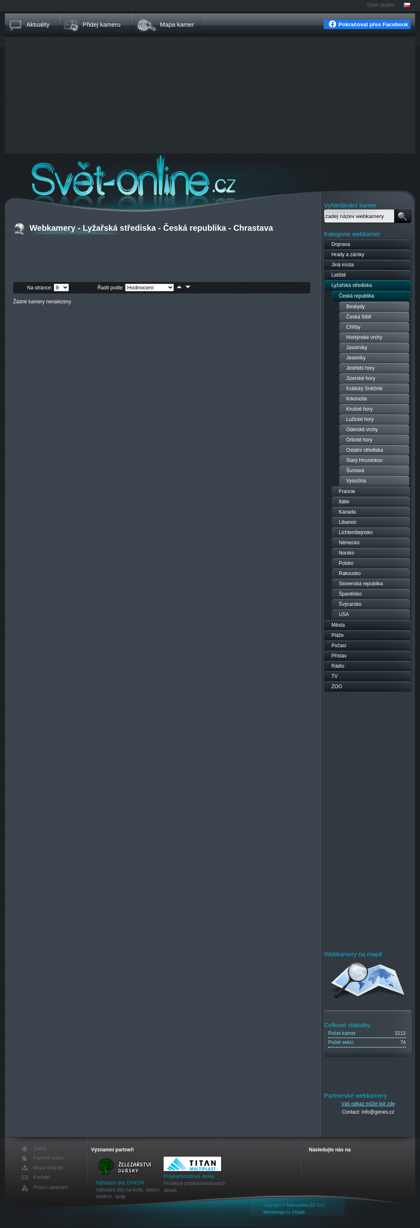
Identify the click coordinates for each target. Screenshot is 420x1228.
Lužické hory (360, 419)
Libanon (347, 522)
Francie (347, 491)
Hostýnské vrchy (364, 337)
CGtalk (298, 1212)
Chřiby (353, 327)
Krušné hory (359, 409)
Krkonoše (356, 399)
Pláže (337, 635)
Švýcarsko (350, 604)
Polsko (346, 563)
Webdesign (274, 1212)
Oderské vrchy (362, 429)
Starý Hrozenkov (364, 460)
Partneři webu (48, 1158)
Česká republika (356, 296)
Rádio (337, 666)
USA (344, 614)
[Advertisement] (210, 96)
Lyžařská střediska (351, 285)
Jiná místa (342, 265)
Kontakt (41, 1177)
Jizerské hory (360, 378)
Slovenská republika (361, 584)
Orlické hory (359, 440)
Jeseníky (355, 358)
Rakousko (350, 573)
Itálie (344, 502)
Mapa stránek (48, 1167)
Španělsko (350, 594)
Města (338, 625)
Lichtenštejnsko (356, 532)
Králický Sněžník (364, 388)
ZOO (336, 686)
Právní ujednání (50, 1187)
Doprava (340, 244)
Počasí (339, 645)
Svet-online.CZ (300, 1205)
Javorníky (356, 347)
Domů (39, 1148)
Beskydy (355, 306)
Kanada (347, 512)
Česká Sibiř (358, 317)
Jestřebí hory (360, 368)
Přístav (339, 656)
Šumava (355, 470)
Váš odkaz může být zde (368, 1104)
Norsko (346, 553)
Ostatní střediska (364, 450)
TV (334, 676)
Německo (349, 543)
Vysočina (356, 481)
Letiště (338, 275)
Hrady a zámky (347, 254)
